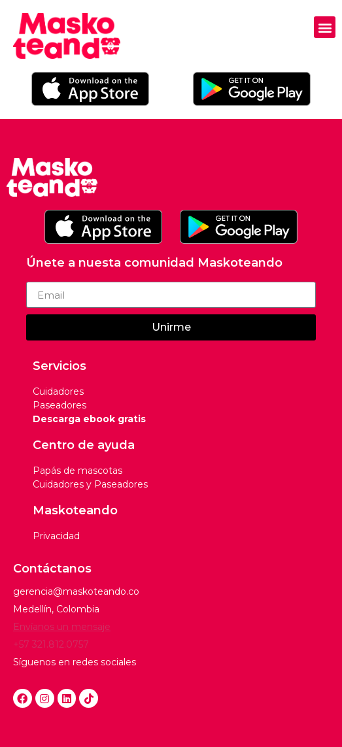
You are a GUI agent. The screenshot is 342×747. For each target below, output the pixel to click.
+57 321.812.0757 (51, 644)
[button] (324, 27)
